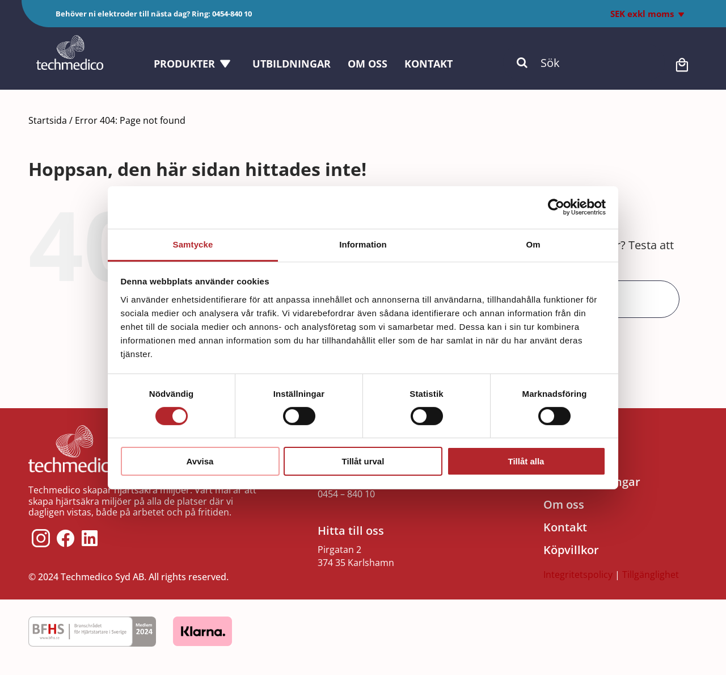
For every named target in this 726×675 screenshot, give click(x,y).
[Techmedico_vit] (69, 40)
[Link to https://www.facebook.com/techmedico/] (66, 538)
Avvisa (200, 461)
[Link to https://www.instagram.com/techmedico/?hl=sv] (41, 538)
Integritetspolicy (578, 574)
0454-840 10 (232, 14)
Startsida (47, 120)
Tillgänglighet (650, 574)
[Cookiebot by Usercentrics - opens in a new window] (556, 207)
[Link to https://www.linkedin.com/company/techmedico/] (90, 538)
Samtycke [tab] (193, 244)
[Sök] (584, 62)
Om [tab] (533, 244)
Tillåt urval (363, 461)
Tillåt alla (526, 461)
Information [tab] (363, 244)
